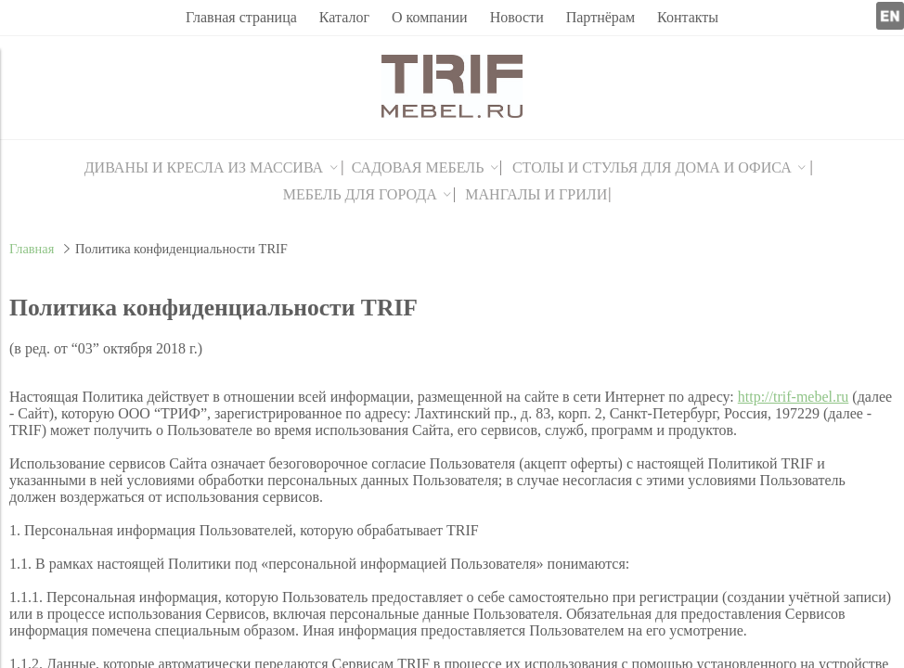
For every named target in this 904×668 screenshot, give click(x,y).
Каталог (344, 17)
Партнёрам (600, 17)
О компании (430, 17)
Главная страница (241, 17)
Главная (31, 248)
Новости (517, 17)
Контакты (687, 17)
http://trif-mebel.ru (793, 397)
